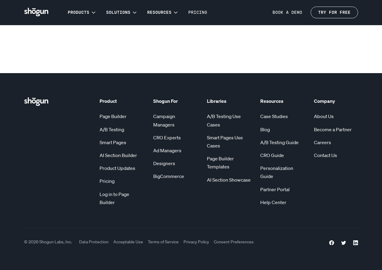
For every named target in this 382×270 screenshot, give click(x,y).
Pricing (197, 12)
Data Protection (94, 242)
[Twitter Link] (343, 241)
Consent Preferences (234, 242)
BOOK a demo (287, 12)
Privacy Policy (196, 242)
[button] (82, 12)
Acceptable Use (128, 242)
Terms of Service (163, 242)
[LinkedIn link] (355, 241)
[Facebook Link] (331, 241)
